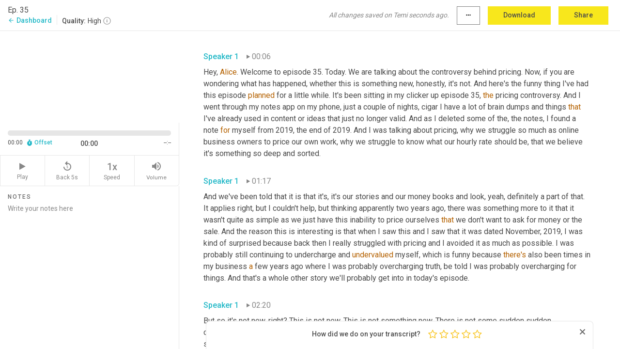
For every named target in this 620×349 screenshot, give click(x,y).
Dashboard (30, 20)
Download (519, 15)
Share (583, 15)
